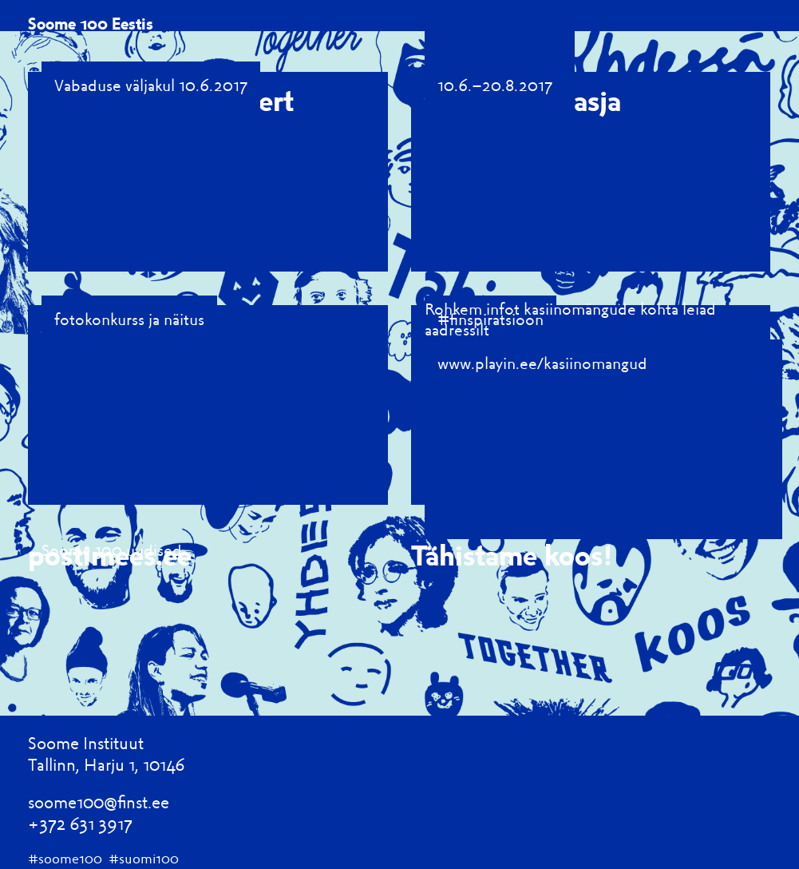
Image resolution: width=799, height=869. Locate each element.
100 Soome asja (522, 99)
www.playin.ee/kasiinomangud (542, 363)
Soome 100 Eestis (90, 23)
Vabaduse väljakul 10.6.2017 (150, 85)
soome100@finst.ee (98, 801)
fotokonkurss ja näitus (129, 319)
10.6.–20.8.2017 (494, 85)
